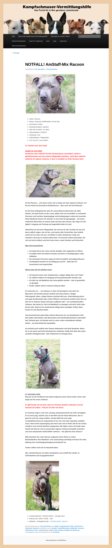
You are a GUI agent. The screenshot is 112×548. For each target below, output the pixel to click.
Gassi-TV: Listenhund (36, 41)
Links (47, 41)
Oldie (72, 526)
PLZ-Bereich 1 (78, 526)
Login (54, 41)
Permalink (56, 532)
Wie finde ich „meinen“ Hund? (60, 36)
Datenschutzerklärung (19, 46)
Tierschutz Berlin (52, 69)
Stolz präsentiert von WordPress (56, 540)
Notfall (57, 526)
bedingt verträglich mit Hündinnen (69, 530)
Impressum (63, 41)
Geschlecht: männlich (32, 528)
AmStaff (54, 528)
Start (13, 36)
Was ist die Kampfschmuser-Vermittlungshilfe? (33, 36)
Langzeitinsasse (65, 526)
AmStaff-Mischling (63, 528)
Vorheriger (15, 53)
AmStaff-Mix (73, 528)
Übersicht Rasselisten (19, 41)
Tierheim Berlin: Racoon (59, 521)
